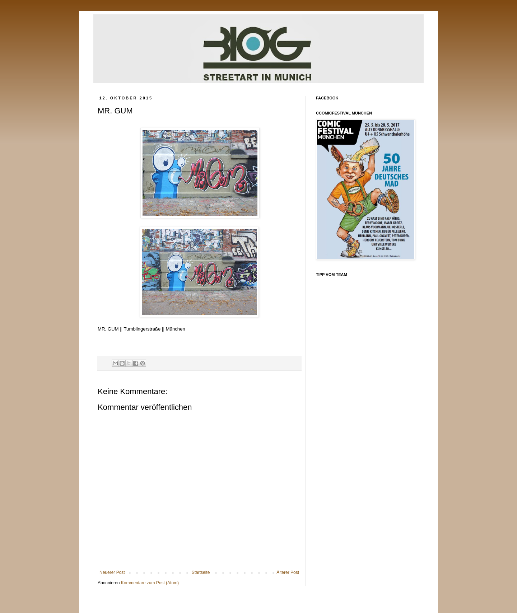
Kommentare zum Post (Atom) (150, 582)
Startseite (201, 572)
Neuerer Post (112, 572)
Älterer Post (287, 572)
